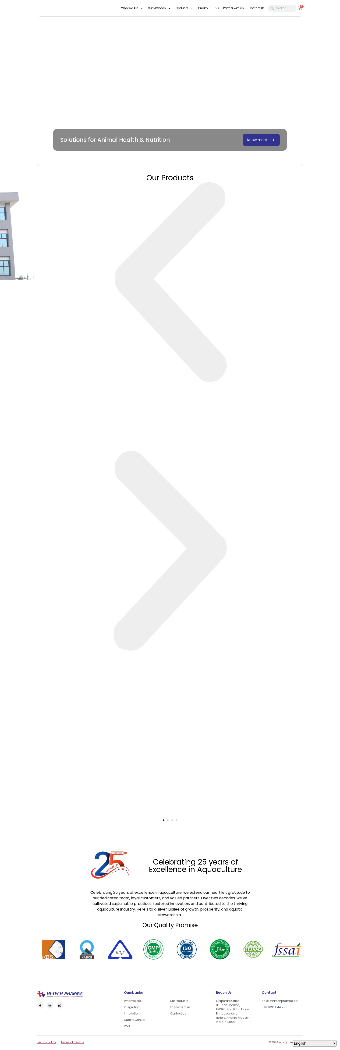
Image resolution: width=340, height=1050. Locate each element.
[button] (170, 284)
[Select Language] (314, 1043)
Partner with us (233, 8)
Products (184, 8)
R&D (216, 8)
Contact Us (256, 8)
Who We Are (132, 8)
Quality (203, 8)
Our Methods (159, 8)
